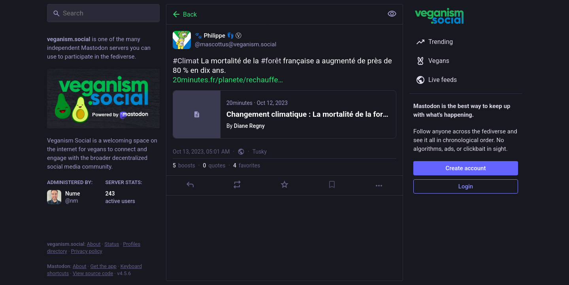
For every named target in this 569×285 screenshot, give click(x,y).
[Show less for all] (392, 13)
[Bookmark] (332, 184)
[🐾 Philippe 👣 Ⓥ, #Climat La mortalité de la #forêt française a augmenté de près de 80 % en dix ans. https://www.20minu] (284, 110)
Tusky (259, 151)
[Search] (103, 13)
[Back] (273, 14)
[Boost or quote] (237, 184)
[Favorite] (284, 184)
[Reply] (190, 184)
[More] (379, 185)
